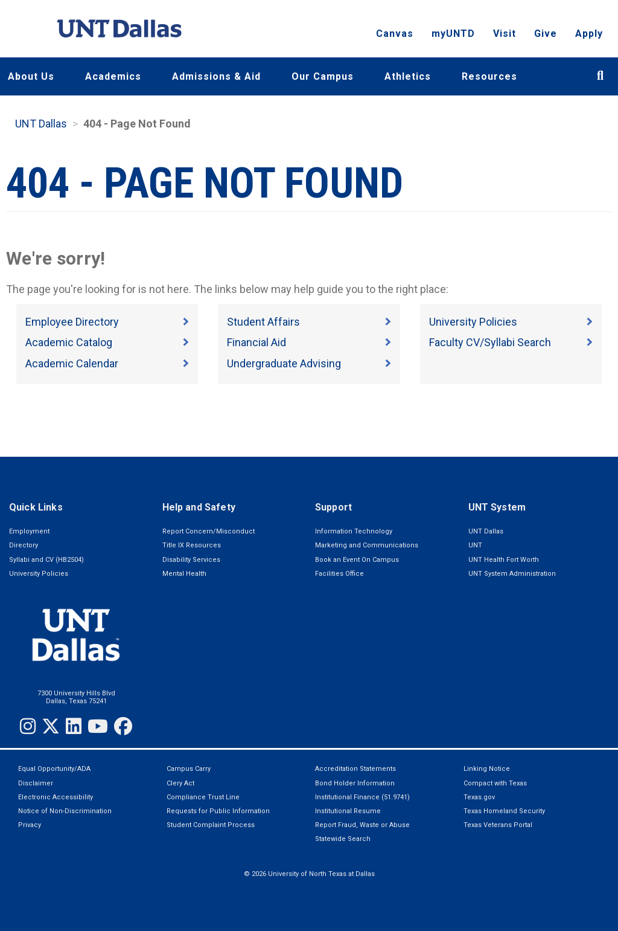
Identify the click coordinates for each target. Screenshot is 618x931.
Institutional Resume (348, 811)
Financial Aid (256, 342)
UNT (475, 545)
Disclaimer (35, 783)
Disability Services (191, 560)
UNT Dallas (41, 123)
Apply (589, 33)
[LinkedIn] (73, 726)
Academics (113, 76)
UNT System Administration (512, 574)
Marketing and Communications (366, 545)
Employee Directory (72, 321)
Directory (23, 545)
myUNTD (453, 33)
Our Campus (322, 76)
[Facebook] (123, 726)
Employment (29, 531)
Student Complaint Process (211, 825)
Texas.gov (479, 797)
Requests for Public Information (218, 811)
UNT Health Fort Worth (503, 560)
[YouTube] (98, 726)
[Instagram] (28, 726)
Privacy (29, 825)
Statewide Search (343, 839)
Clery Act (180, 783)
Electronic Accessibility (55, 797)
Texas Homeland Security (504, 811)
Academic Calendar (71, 363)
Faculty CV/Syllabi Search (490, 342)
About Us (31, 76)
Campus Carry (189, 769)
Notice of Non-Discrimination (65, 811)
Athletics (407, 76)
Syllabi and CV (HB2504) (46, 560)
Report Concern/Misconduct (208, 531)
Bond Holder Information (355, 783)
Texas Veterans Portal (498, 825)
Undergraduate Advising (284, 363)
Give (545, 33)
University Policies (473, 321)
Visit (504, 33)
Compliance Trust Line (203, 797)
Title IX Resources (191, 545)
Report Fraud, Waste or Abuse (362, 825)
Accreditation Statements (355, 769)
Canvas (394, 33)
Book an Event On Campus (357, 560)
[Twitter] (51, 726)
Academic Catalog (68, 342)
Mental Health (184, 574)
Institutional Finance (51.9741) (362, 797)
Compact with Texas (495, 783)
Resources (489, 76)
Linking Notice (487, 769)
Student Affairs (263, 321)
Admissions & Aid (216, 76)
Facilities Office (339, 574)
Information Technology (353, 531)
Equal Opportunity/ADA (54, 769)
